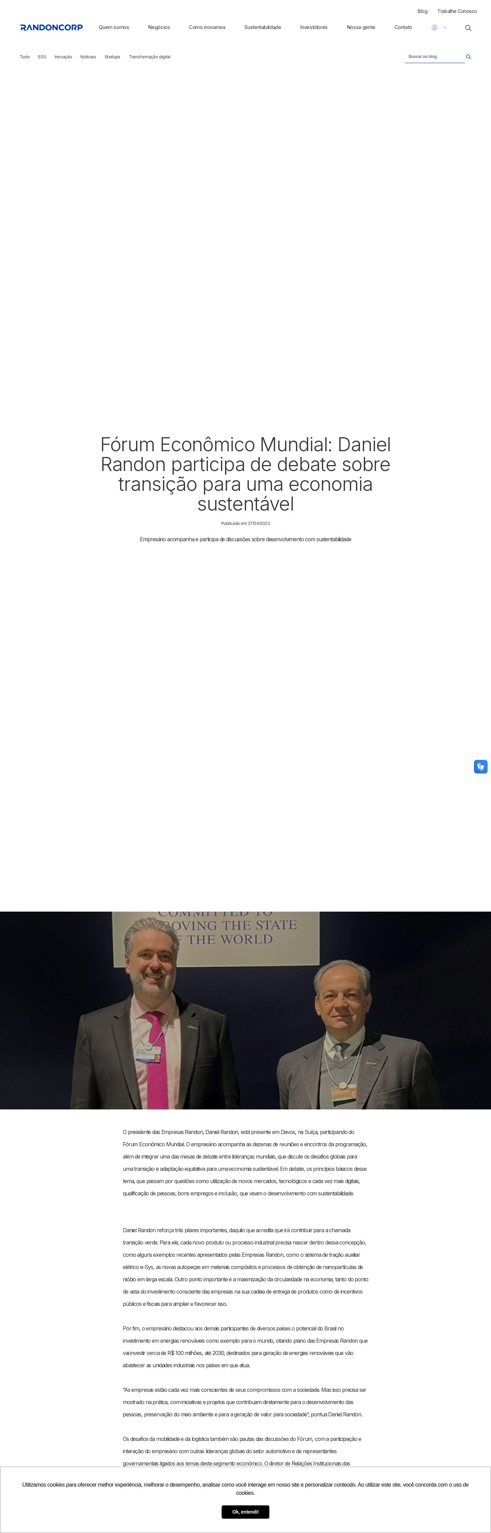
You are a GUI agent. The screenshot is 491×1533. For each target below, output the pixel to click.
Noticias (88, 56)
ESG (42, 56)
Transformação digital (149, 56)
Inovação (63, 56)
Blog (422, 11)
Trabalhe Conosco (457, 11)
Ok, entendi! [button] (245, 1512)
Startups (112, 56)
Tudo (25, 56)
